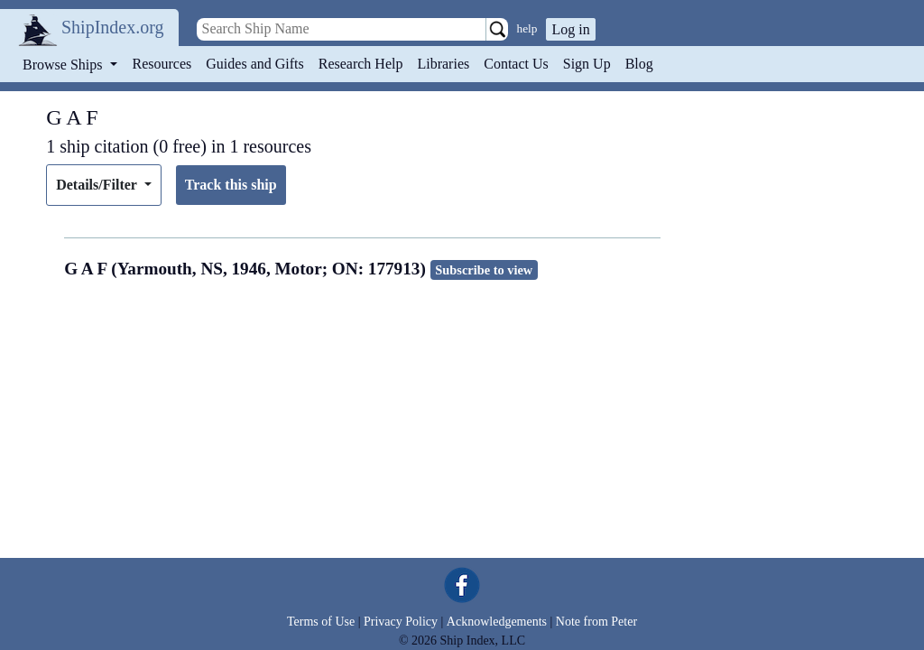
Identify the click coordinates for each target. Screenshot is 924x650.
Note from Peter (596, 621)
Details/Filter (98, 184)
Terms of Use (321, 621)
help (527, 28)
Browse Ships (64, 64)
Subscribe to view (483, 270)
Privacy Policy (401, 621)
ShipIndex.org (112, 27)
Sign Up (587, 63)
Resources (162, 63)
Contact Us (516, 63)
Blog (639, 63)
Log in (570, 29)
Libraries (443, 63)
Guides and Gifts (254, 63)
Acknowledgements (497, 621)
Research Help (361, 63)
